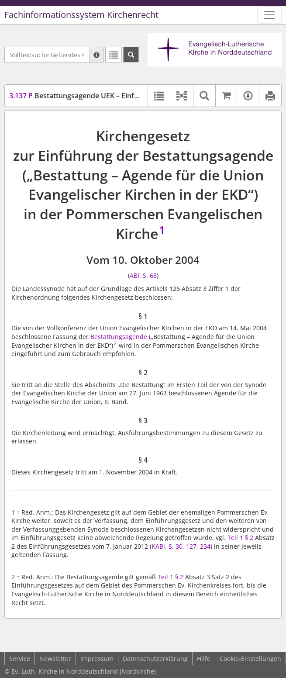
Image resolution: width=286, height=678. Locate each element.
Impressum (97, 658)
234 (205, 546)
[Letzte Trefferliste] (113, 54)
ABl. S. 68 (143, 275)
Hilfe (203, 658)
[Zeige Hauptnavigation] (269, 15)
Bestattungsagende (118, 336)
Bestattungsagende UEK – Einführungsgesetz (96, 95)
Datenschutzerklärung (155, 658)
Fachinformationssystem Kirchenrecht (81, 15)
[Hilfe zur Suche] (96, 54)
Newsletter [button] (55, 658)
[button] (181, 96)
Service (19, 658)
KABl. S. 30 (167, 546)
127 (191, 546)
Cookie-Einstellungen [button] (250, 658)
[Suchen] (131, 54)
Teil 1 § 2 (240, 537)
